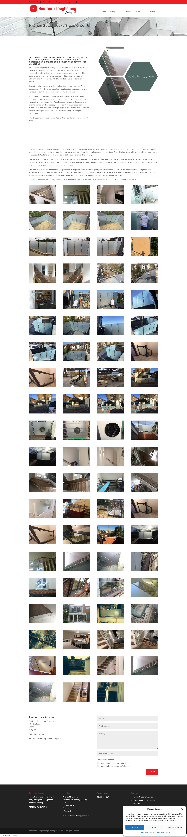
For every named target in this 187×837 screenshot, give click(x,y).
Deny (154, 827)
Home (103, 12)
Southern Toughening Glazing (42, 831)
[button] (182, 809)
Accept (135, 827)
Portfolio (139, 12)
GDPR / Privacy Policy (146, 832)
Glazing (112, 12)
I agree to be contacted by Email (112, 763)
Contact (152, 12)
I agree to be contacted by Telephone (114, 766)
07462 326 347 (36, 2)
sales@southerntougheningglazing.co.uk (76, 816)
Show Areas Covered (9, 835)
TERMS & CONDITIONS (38, 807)
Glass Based (126, 12)
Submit (152, 772)
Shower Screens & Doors (143, 797)
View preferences (174, 827)
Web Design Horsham (70, 831)
